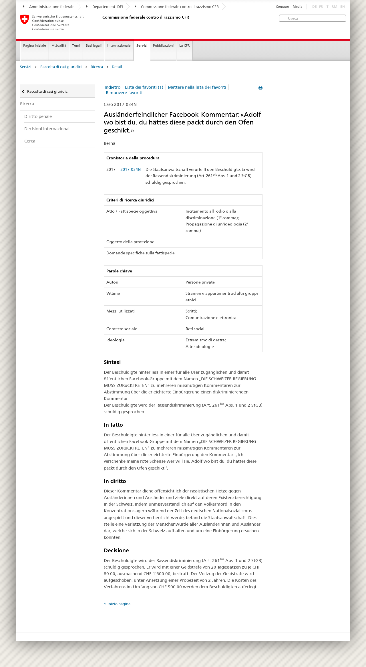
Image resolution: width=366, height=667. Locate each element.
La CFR (184, 45)
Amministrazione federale (48, 6)
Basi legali (94, 45)
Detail (117, 67)
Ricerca (97, 67)
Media (297, 7)
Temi (76, 45)
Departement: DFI (104, 6)
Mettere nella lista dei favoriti (197, 87)
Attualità (59, 45)
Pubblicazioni (163, 45)
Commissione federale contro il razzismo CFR (177, 6)
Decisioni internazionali (47, 128)
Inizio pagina (119, 603)
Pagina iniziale (34, 45)
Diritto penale (38, 116)
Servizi (141, 45)
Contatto (282, 7)
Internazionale (119, 45)
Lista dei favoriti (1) (144, 87)
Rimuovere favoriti (124, 92)
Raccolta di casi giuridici (61, 67)
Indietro (112, 87)
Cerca (29, 141)
